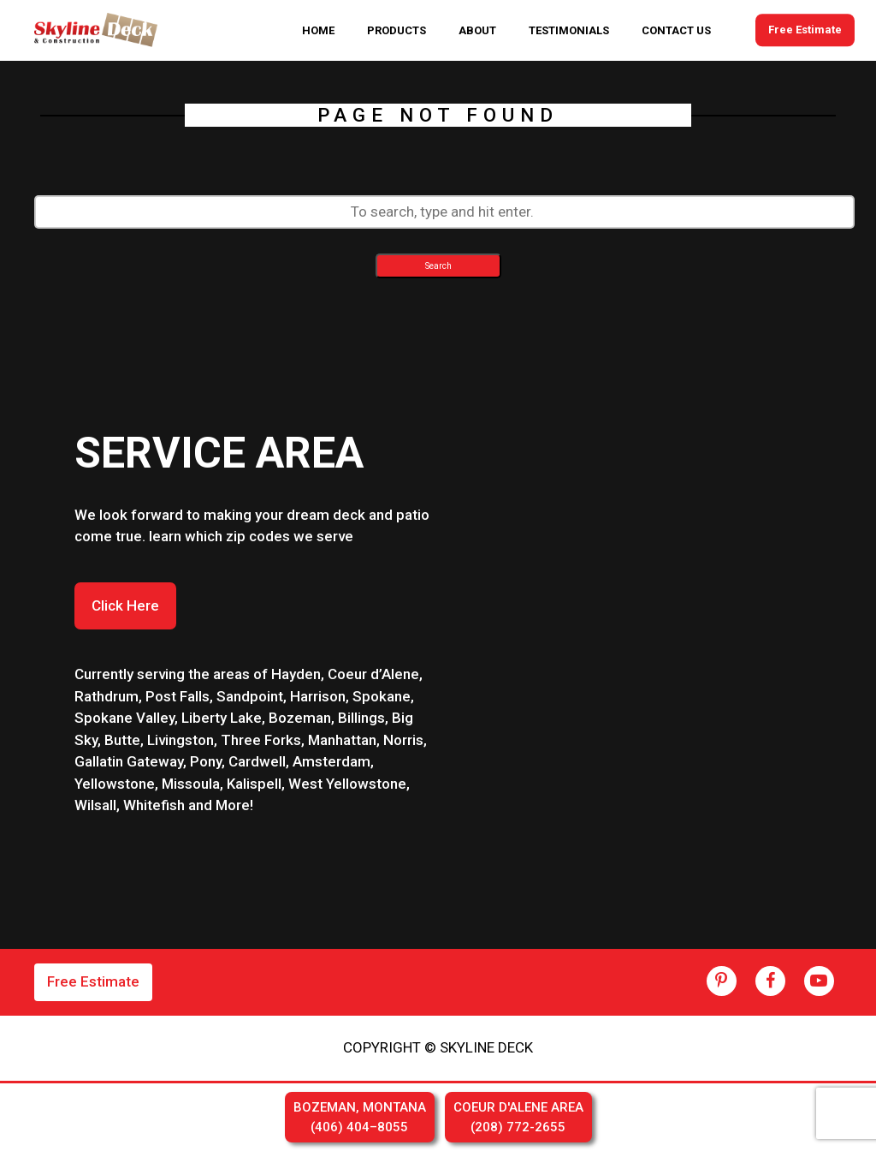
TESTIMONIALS (569, 30)
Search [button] (438, 266)
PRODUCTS (396, 30)
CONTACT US (676, 30)
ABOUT (477, 30)
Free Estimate (805, 30)
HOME (318, 30)
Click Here (125, 605)
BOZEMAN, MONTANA (359, 1118)
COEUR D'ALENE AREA (518, 1118)
